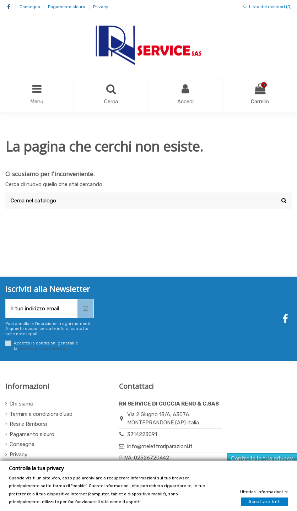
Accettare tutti (264, 501)
